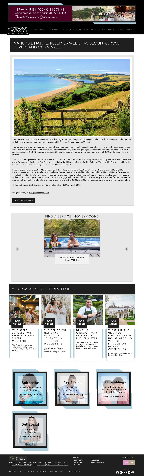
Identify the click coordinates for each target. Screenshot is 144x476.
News (86, 30)
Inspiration (95, 30)
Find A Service (53, 30)
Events (64, 30)
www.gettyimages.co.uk (39, 193)
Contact (121, 30)
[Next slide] (126, 249)
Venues (42, 30)
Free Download (97, 462)
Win (103, 30)
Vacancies (78, 462)
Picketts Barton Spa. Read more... (72, 259)
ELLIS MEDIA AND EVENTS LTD (35, 472)
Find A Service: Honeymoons (72, 216)
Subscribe (130, 30)
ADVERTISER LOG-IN (127, 457)
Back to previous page (23, 200)
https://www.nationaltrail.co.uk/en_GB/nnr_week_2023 (56, 185)
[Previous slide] (17, 249)
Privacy (77, 465)
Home (34, 30)
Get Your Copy (75, 30)
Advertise (111, 30)
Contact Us (78, 460)
